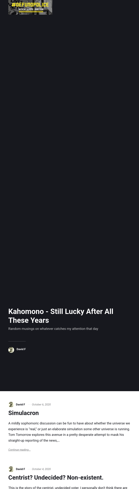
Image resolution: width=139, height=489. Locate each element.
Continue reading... (19, 449)
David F (21, 349)
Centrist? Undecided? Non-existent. (56, 477)
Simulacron (23, 412)
